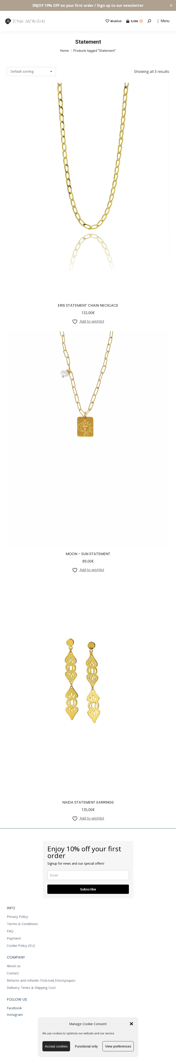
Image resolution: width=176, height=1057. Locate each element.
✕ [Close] (171, 5)
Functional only (86, 1046)
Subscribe (88, 889)
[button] (131, 1023)
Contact (13, 973)
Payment (14, 938)
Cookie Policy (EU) (21, 945)
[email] (88, 875)
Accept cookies (56, 1046)
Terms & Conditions (22, 924)
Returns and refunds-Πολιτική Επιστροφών (41, 980)
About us (14, 966)
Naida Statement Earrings (88, 802)
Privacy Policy (17, 916)
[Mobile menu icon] (163, 21)
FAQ (10, 931)
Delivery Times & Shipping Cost (31, 987)
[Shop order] (31, 71)
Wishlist (113, 21)
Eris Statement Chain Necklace (88, 305)
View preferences (118, 1046)
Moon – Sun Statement (88, 553)
